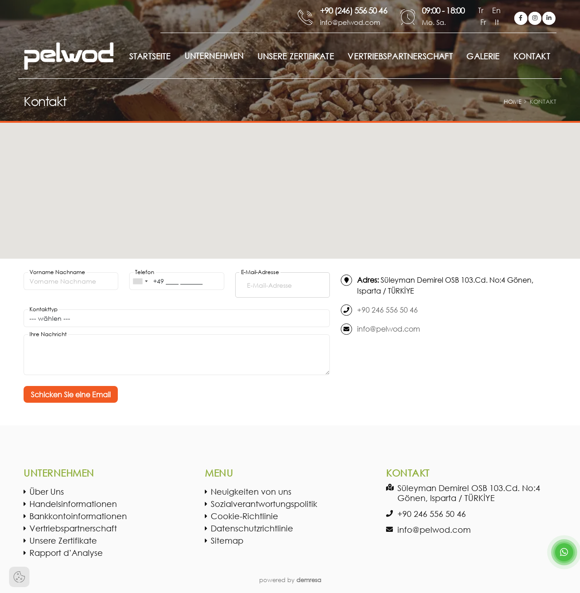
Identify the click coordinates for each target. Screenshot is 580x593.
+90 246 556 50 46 (387, 309)
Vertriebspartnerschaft (73, 528)
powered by (290, 580)
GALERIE (482, 56)
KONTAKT (531, 56)
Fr (484, 22)
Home (513, 102)
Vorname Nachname (57, 272)
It (497, 22)
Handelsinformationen (73, 504)
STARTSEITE (149, 56)
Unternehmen (213, 56)
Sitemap (227, 540)
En (496, 10)
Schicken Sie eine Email (71, 394)
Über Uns (46, 492)
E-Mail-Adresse (260, 272)
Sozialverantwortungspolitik (264, 504)
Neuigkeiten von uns (251, 492)
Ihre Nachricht (48, 334)
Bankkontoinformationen (78, 516)
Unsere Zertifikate (63, 540)
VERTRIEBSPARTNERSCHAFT (400, 56)
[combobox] (140, 281)
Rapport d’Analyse (66, 553)
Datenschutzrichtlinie (252, 528)
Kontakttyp (43, 309)
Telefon (144, 272)
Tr (481, 10)
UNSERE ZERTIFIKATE (295, 56)
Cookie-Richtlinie (244, 516)
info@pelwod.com (388, 328)
